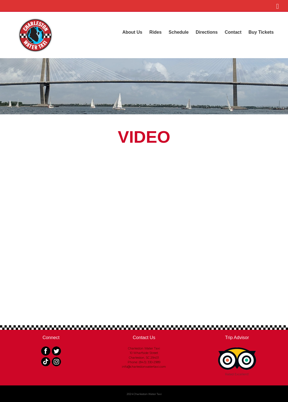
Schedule (179, 32)
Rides (155, 32)
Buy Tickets (261, 32)
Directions (207, 32)
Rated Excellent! (237, 374)
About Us (132, 32)
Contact (233, 32)
